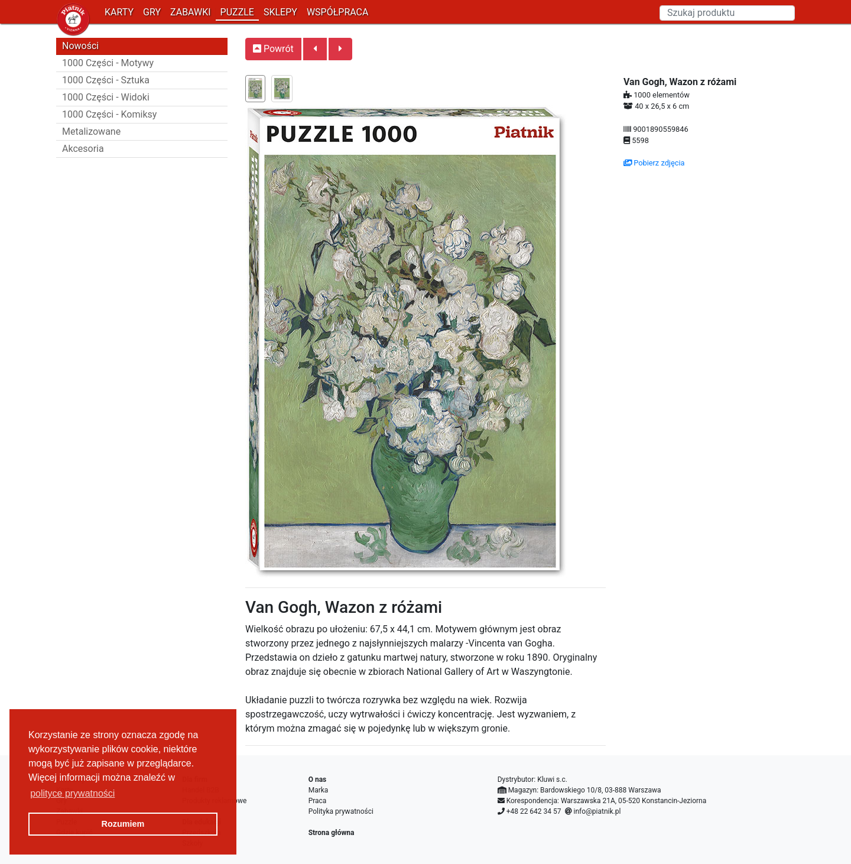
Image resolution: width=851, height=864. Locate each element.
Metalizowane (91, 131)
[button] (315, 49)
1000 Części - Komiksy (109, 114)
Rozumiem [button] (123, 824)
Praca (317, 801)
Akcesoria (83, 148)
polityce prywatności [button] (72, 793)
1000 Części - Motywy (108, 63)
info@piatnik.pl (597, 811)
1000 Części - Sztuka (106, 80)
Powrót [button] (273, 48)
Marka (318, 790)
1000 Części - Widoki (106, 97)
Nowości (80, 45)
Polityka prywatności (340, 811)
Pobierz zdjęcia (654, 162)
